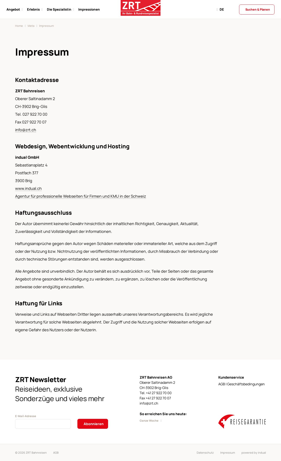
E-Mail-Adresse (25, 416)
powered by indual (253, 453)
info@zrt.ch (25, 129)
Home (19, 26)
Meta (31, 26)
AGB (56, 453)
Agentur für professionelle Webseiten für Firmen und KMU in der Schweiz (80, 196)
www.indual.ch (28, 188)
